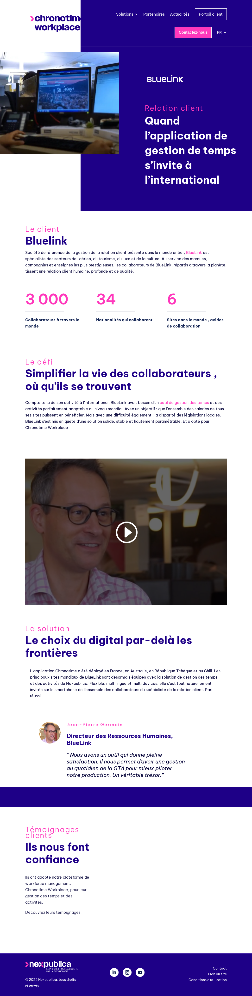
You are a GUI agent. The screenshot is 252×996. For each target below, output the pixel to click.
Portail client (211, 14)
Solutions (124, 14)
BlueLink (194, 252)
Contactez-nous (193, 32)
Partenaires (154, 14)
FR (219, 32)
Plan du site (217, 974)
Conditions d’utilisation (208, 980)
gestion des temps (192, 402)
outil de (167, 402)
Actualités (179, 14)
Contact (220, 968)
